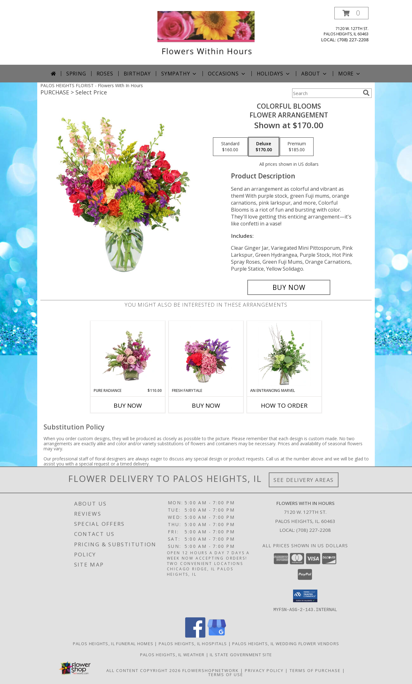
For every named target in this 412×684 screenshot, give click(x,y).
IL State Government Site (241, 654)
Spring (76, 73)
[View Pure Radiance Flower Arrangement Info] (128, 354)
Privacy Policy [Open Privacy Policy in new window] (264, 670)
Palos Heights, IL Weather (172, 654)
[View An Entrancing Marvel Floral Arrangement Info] (284, 354)
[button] (351, 13)
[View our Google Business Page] (217, 636)
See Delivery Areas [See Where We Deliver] (304, 479)
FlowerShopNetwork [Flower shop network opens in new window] (210, 670)
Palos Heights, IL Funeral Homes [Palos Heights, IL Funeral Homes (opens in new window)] (113, 643)
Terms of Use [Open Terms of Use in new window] (225, 674)
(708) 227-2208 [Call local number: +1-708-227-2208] (352, 40)
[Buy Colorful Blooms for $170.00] (288, 287)
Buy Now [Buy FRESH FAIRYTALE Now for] (206, 405)
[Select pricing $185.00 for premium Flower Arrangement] (296, 147)
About (314, 73)
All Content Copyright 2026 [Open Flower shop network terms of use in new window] (143, 670)
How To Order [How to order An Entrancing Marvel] (284, 405)
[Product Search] (326, 93)
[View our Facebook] (195, 636)
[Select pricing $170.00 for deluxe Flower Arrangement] (264, 147)
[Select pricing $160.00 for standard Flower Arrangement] (230, 147)
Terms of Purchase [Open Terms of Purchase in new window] (315, 670)
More (349, 73)
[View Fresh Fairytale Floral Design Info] (206, 354)
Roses (105, 73)
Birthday (137, 73)
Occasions (227, 73)
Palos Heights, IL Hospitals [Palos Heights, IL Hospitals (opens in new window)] (193, 643)
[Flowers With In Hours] (206, 36)
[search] (366, 92)
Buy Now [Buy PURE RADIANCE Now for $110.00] (128, 405)
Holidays (274, 73)
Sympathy (179, 73)
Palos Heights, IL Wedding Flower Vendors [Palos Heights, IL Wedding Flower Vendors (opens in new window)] (285, 643)
